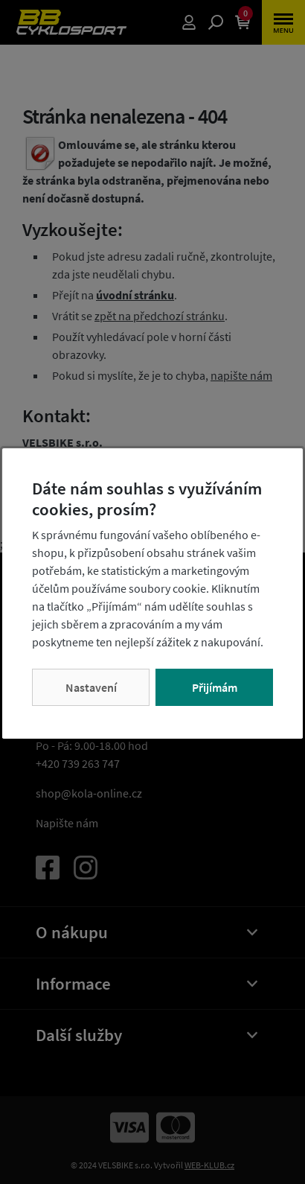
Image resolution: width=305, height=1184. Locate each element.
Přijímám (214, 687)
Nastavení (91, 687)
